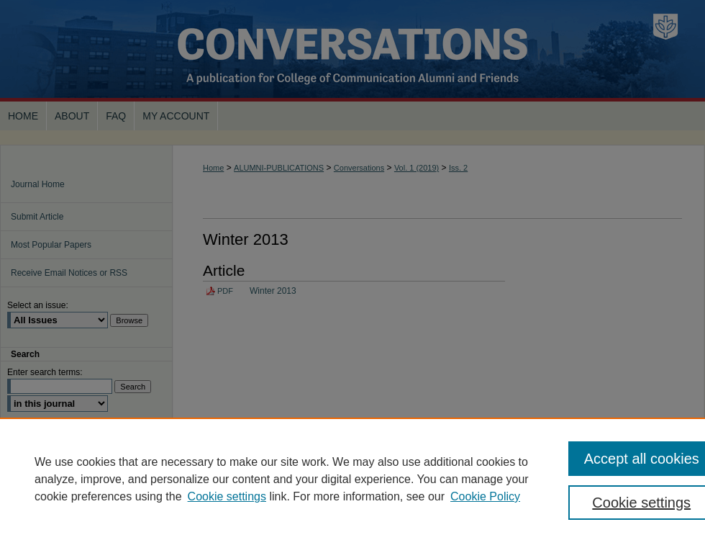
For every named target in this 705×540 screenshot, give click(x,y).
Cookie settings (227, 496)
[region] (352, 479)
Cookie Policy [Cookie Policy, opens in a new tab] (485, 496)
